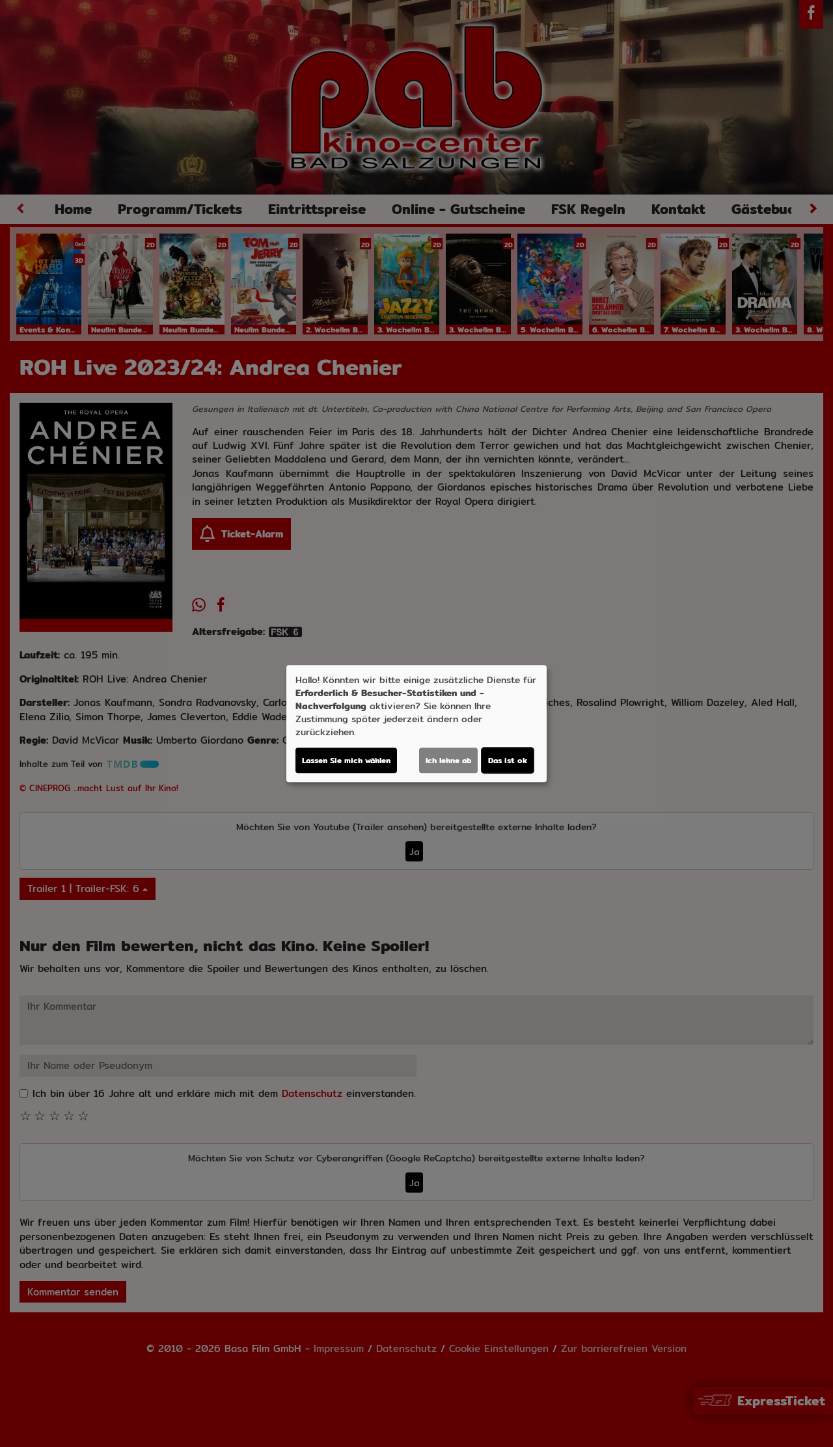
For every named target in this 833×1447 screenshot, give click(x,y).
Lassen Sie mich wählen (346, 760)
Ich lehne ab (448, 760)
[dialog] (416, 723)
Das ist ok (507, 760)
